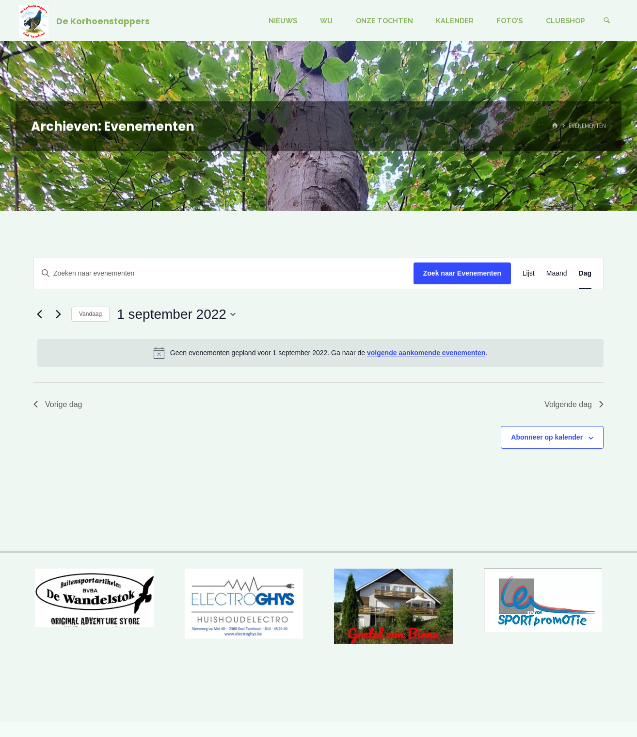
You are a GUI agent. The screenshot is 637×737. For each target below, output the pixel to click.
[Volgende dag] (58, 314)
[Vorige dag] (39, 314)
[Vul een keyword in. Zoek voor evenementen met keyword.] (224, 273)
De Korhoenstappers (103, 21)
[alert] (320, 352)
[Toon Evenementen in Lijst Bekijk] (529, 273)
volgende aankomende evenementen (426, 353)
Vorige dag (57, 404)
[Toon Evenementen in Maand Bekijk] (556, 273)
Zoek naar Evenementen (462, 273)
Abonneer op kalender (547, 437)
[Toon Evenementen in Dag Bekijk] (585, 273)
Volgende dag (574, 404)
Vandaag (90, 314)
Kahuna (559, 699)
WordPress (598, 699)
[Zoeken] (607, 20)
